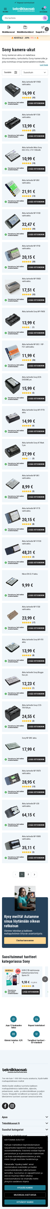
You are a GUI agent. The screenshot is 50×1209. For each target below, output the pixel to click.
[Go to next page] (34, 874)
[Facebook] (5, 1105)
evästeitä (31, 1147)
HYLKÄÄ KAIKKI (25, 1187)
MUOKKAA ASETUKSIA (25, 1194)
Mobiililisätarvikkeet (25, 29)
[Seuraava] (47, 29)
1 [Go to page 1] (21, 874)
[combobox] (25, 18)
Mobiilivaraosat (8, 29)
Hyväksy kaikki (25, 1202)
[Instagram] (12, 1105)
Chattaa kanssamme (25, 940)
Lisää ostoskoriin (36, 103)
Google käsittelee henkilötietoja (24, 1159)
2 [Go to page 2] (28, 874)
